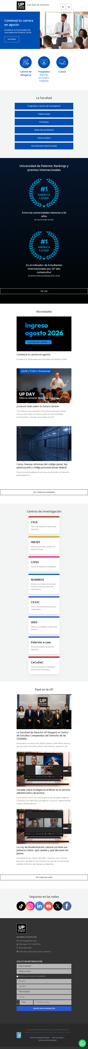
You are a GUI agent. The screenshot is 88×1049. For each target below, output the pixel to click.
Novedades (44, 311)
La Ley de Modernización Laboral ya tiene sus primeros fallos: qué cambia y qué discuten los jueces (42, 850)
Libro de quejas (57, 1037)
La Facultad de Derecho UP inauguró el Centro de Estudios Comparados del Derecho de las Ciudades (42, 736)
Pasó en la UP (44, 689)
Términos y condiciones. (38, 1035)
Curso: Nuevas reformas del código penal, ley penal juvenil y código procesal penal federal (42, 466)
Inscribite (12, 39)
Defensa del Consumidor (48, 1040)
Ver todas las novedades (44, 492)
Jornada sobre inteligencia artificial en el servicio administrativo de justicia (43, 791)
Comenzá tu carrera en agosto (18, 23)
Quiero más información (44, 1008)
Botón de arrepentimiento (40, 1037)
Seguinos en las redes (44, 896)
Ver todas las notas (44, 877)
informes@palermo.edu (28, 940)
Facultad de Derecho (38, 4)
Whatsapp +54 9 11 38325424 (30, 944)
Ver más (44, 291)
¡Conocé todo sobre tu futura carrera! (38, 406)
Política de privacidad (57, 1035)
